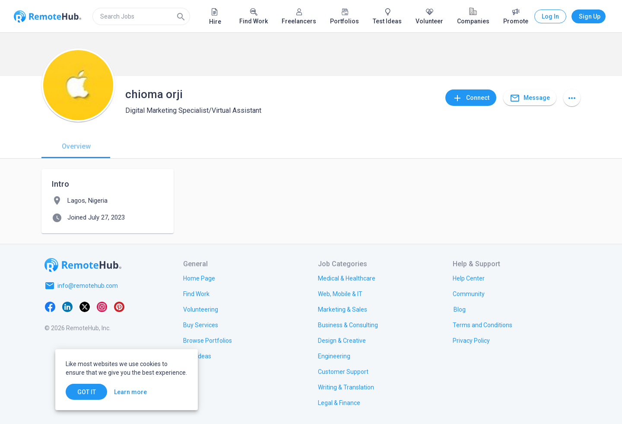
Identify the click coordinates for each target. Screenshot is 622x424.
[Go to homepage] (82, 265)
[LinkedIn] (67, 306)
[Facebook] (50, 306)
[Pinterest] (119, 306)
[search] (141, 16)
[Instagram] (102, 306)
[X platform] (84, 306)
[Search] (181, 16)
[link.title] (199, 278)
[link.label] (469, 278)
